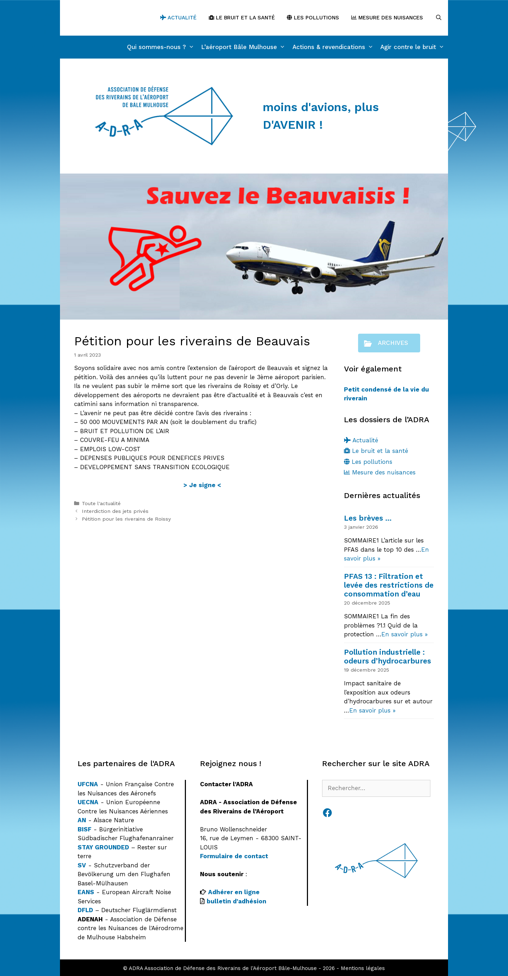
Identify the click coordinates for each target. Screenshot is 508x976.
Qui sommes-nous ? (162, 47)
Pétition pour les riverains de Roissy (126, 519)
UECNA (88, 802)
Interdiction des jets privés (115, 511)
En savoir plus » (404, 634)
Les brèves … (368, 518)
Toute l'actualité (101, 504)
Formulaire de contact (234, 856)
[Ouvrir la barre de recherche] (438, 18)
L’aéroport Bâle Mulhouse (245, 47)
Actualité (178, 17)
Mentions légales (363, 968)
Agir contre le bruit (414, 47)
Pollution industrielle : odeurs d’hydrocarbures (387, 656)
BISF (84, 829)
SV (82, 865)
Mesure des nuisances (387, 17)
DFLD (85, 910)
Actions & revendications (334, 47)
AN (82, 820)
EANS (86, 892)
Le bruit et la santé (242, 17)
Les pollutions (313, 17)
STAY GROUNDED (103, 847)
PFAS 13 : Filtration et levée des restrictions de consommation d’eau (389, 585)
